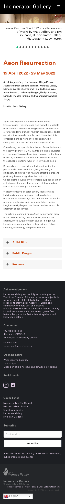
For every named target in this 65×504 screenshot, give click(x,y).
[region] (32, 31)
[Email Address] (33, 434)
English (11, 496)
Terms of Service (13, 487)
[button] (17, 47)
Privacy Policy (30, 487)
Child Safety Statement (49, 487)
